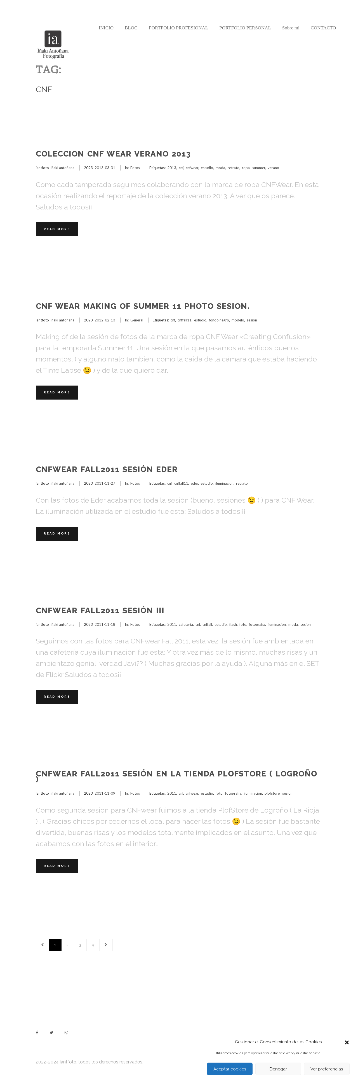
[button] (347, 1042)
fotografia (257, 624)
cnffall (207, 624)
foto (242, 624)
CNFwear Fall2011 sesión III (100, 610)
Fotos (135, 167)
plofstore (272, 793)
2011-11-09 (105, 793)
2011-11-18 (105, 624)
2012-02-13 (105, 320)
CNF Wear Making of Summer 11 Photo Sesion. (143, 306)
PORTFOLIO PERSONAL (245, 28)
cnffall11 (185, 320)
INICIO (106, 28)
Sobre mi (291, 28)
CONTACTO (323, 28)
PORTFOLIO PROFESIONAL (178, 28)
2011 (171, 624)
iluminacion (224, 483)
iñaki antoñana (62, 167)
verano (273, 167)
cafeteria (186, 624)
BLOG (131, 28)
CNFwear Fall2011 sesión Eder (107, 469)
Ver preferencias (326, 1069)
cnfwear (192, 167)
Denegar (278, 1069)
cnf (181, 167)
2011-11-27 (105, 483)
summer (258, 167)
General (136, 320)
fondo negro (219, 320)
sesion (252, 320)
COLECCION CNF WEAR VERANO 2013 (113, 153)
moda (220, 167)
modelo (238, 320)
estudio (207, 167)
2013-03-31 (105, 167)
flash (233, 624)
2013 (171, 167)
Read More (57, 229)
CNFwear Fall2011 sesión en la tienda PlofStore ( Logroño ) (176, 776)
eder (194, 483)
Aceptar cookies (229, 1069)
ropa (246, 167)
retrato (233, 167)
